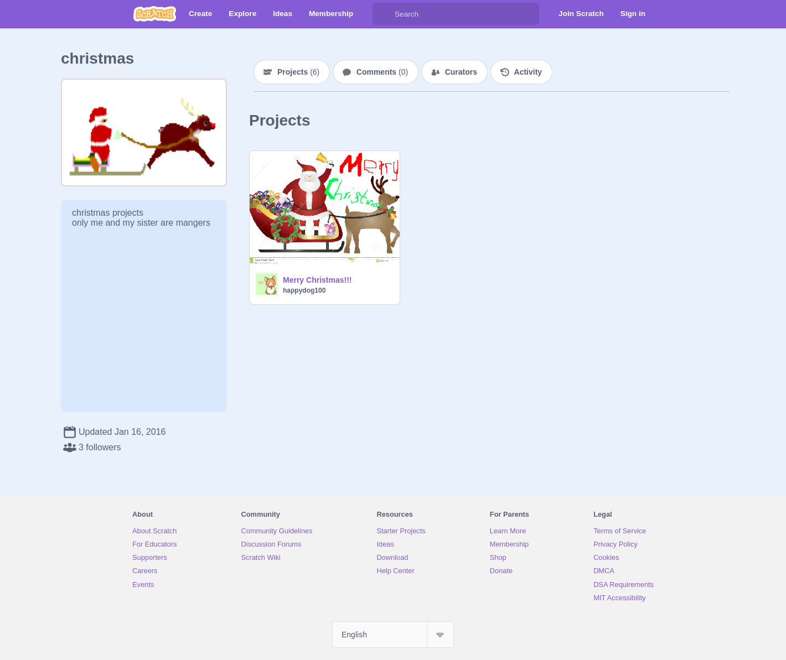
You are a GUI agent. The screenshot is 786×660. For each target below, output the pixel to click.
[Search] (384, 14)
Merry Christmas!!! (317, 280)
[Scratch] (154, 14)
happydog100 (304, 290)
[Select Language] (393, 634)
